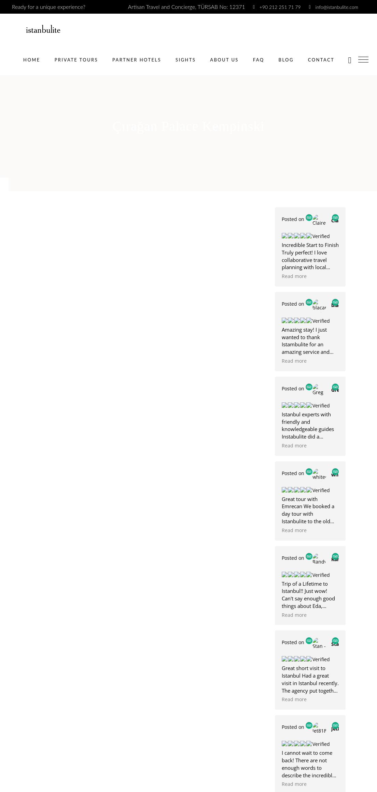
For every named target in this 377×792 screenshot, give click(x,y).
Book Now (18, 753)
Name (9, 488)
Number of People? (23, 634)
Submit (300, 388)
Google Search (28, 686)
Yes (15, 613)
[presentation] (301, 376)
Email (8, 516)
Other (18, 711)
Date (6, 573)
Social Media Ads (31, 674)
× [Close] (4, 788)
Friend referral (27, 699)
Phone (9, 545)
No (14, 625)
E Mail (300, 327)
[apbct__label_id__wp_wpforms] (188, 767)
